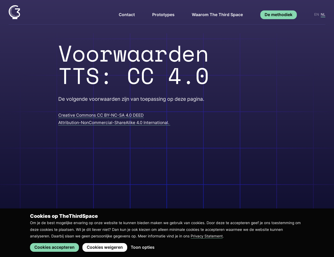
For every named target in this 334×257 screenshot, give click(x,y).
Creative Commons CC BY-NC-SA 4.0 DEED (101, 115)
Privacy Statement (207, 236)
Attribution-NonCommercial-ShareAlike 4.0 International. (114, 122)
